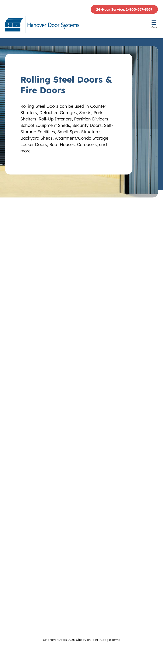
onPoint (92, 640)
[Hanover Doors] (42, 24)
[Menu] (153, 24)
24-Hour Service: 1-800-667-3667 (124, 9)
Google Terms (110, 640)
